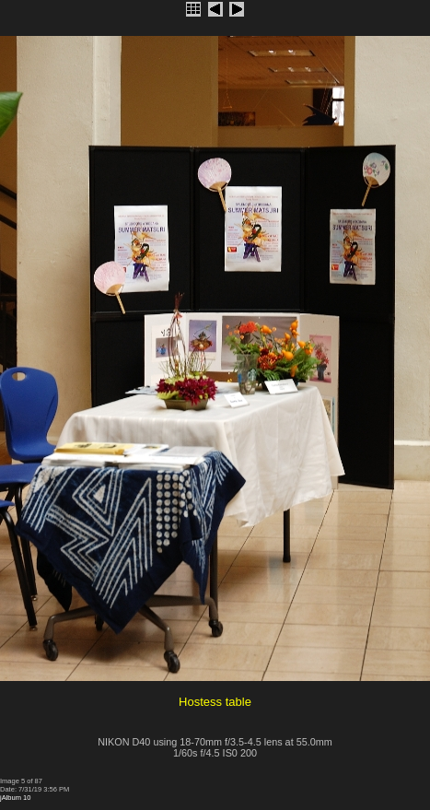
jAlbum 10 (15, 797)
